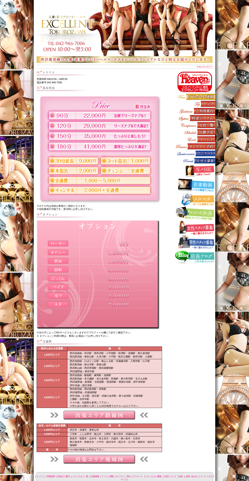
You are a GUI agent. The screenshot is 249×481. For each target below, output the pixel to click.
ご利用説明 (195, 110)
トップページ (195, 103)
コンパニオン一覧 (195, 125)
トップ (39, 476)
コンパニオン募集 (195, 160)
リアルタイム (195, 96)
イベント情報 (195, 139)
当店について (170, 476)
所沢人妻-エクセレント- (125, 31)
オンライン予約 (195, 146)
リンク (203, 476)
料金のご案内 (195, 118)
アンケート (195, 153)
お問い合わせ (191, 476)
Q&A (181, 476)
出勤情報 (195, 132)
